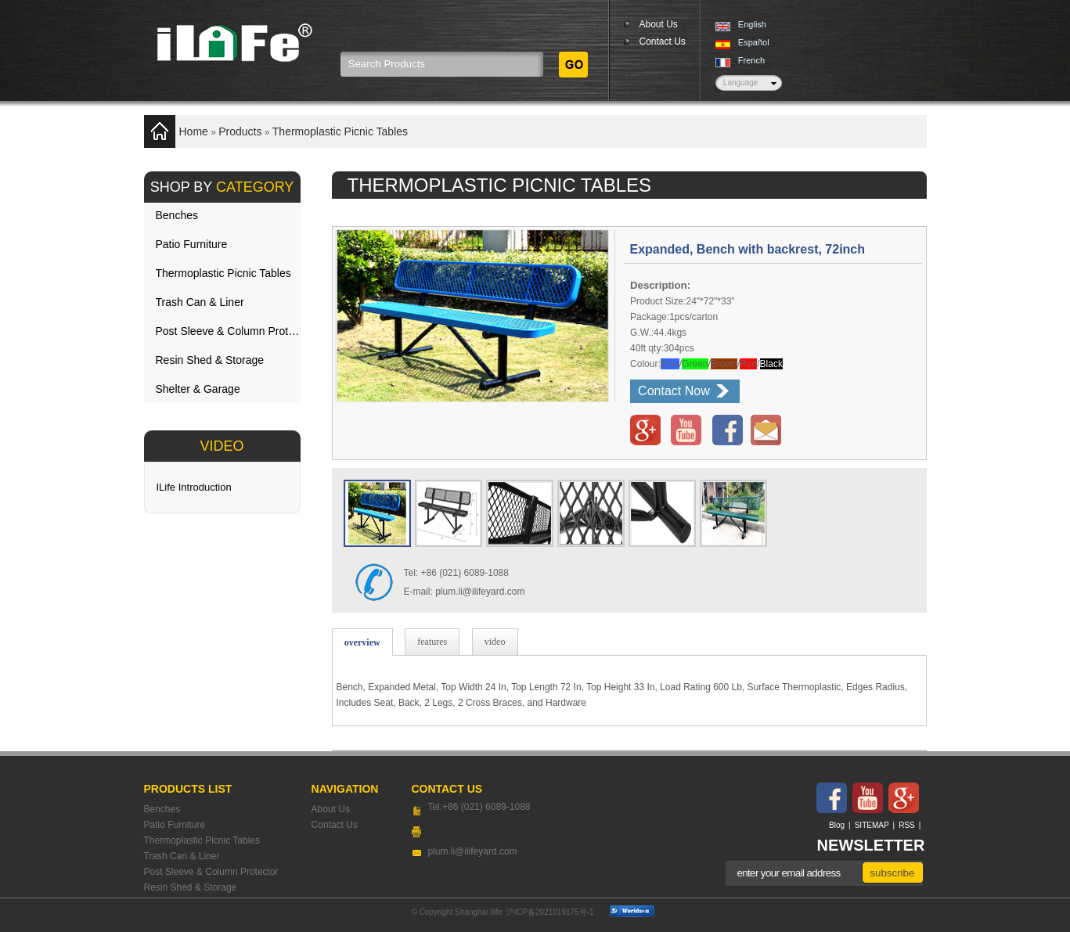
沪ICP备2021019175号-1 (549, 912)
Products (239, 131)
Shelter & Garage (198, 389)
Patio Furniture (192, 244)
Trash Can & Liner (200, 302)
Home (193, 131)
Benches (177, 215)
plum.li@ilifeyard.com (479, 591)
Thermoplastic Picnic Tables (340, 131)
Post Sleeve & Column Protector (228, 331)
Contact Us (662, 41)
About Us (658, 24)
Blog (837, 825)
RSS (907, 825)
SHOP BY (222, 187)
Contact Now (674, 391)
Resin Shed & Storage (210, 360)
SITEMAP (872, 825)
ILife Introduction (194, 487)
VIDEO (221, 446)
